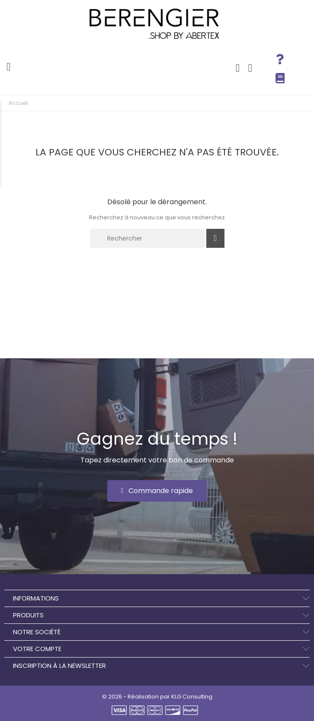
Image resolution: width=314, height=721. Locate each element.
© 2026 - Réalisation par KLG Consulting (157, 697)
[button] (157, 491)
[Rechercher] (147, 238)
